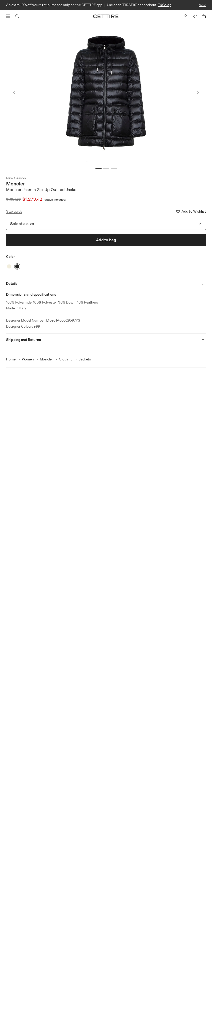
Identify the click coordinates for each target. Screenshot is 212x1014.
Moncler (15, 184)
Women (28, 359)
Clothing (66, 359)
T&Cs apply (167, 5)
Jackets (85, 359)
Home (11, 359)
